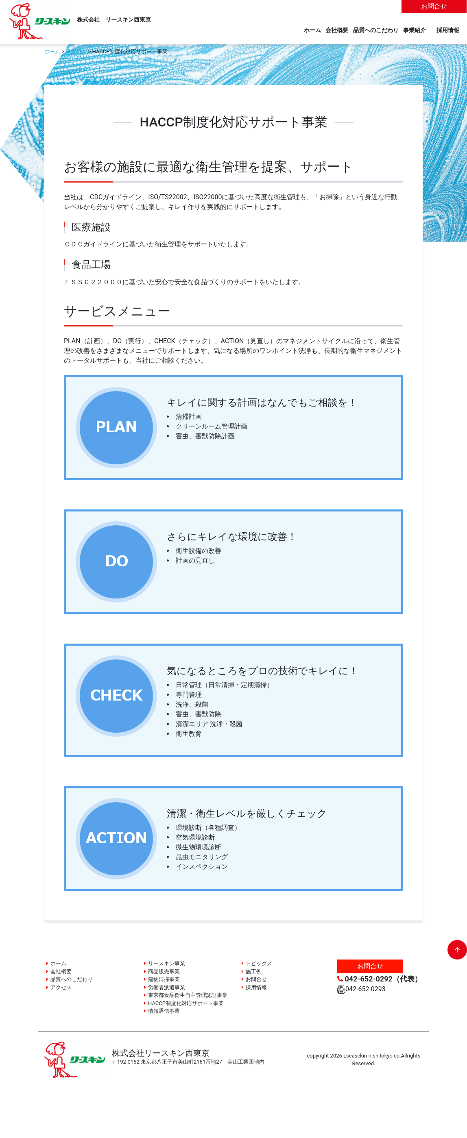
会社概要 (336, 30)
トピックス (259, 963)
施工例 (254, 971)
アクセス (61, 987)
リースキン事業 (166, 963)
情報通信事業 (164, 1011)
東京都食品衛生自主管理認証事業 (187, 995)
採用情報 (450, 30)
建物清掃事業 (164, 979)
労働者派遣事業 (166, 987)
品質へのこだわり (376, 30)
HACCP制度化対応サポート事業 (186, 1003)
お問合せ (434, 6)
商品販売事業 (164, 971)
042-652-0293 (361, 989)
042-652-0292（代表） (379, 979)
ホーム (312, 30)
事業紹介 (414, 30)
